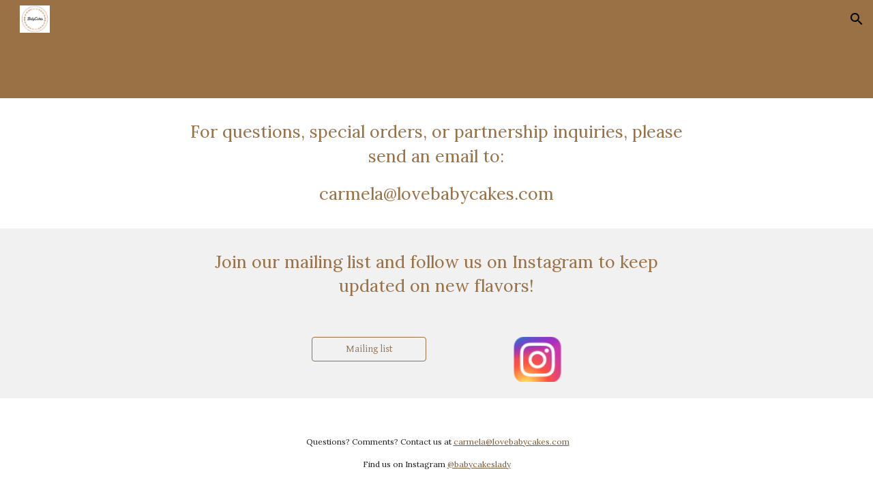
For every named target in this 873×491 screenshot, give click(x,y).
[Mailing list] (369, 349)
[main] (436, 163)
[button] (856, 19)
